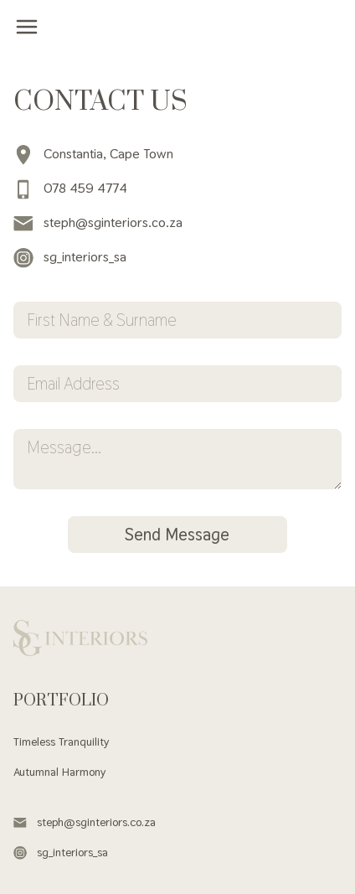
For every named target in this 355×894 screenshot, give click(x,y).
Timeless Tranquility (61, 741)
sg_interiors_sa (69, 257)
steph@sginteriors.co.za (98, 222)
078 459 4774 (70, 188)
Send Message (177, 534)
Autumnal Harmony (59, 771)
